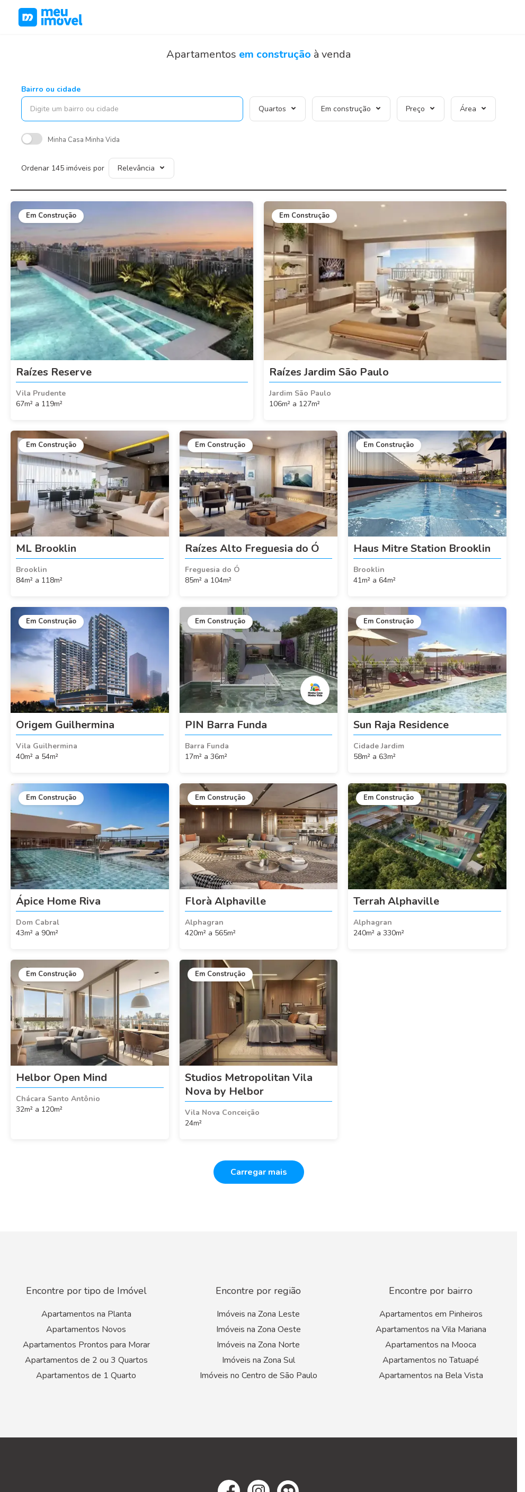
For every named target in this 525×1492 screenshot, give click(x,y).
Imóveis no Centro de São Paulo (258, 1375)
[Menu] (503, 17)
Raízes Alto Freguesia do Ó (252, 548)
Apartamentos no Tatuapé (430, 1360)
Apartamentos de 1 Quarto (86, 1375)
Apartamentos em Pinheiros (431, 1314)
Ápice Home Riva (58, 901)
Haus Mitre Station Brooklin (422, 548)
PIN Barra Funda (226, 725)
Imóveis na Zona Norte (258, 1345)
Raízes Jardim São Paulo (329, 372)
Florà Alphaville (225, 901)
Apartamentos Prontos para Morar (86, 1345)
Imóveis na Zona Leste (258, 1314)
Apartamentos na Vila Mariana (431, 1329)
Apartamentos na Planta (86, 1314)
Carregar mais (258, 1172)
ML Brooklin (46, 548)
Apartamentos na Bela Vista (431, 1375)
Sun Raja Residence (401, 725)
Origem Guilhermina (65, 725)
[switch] (31, 140)
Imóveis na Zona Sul (258, 1360)
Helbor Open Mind (61, 1077)
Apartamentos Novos (86, 1329)
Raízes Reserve (54, 372)
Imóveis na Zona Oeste (258, 1329)
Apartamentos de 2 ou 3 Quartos (86, 1360)
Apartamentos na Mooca (430, 1345)
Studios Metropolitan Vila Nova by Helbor (249, 1084)
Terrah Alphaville (396, 901)
